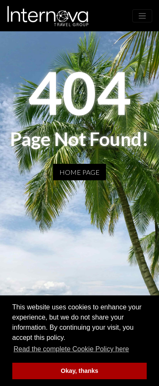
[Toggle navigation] (142, 15)
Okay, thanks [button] (79, 370)
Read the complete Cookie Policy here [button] (71, 349)
